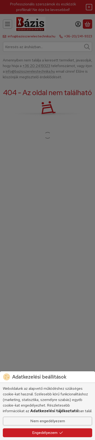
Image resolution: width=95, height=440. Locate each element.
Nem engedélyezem (47, 421)
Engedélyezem (47, 432)
